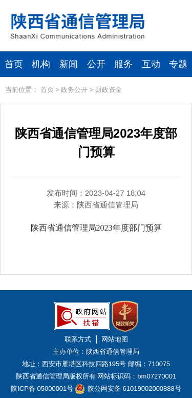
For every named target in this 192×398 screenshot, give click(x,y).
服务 (123, 64)
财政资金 (108, 89)
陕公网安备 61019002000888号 (134, 388)
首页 (14, 64)
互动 (151, 64)
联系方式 (78, 339)
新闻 (68, 64)
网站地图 (114, 339)
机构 (41, 64)
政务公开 (74, 89)
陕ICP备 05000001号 (42, 388)
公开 (96, 64)
